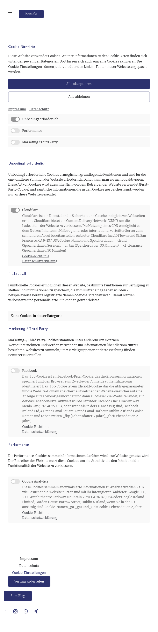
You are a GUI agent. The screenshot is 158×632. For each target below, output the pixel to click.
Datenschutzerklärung (39, 261)
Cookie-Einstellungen (29, 573)
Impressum (17, 109)
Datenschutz (39, 109)
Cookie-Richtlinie (35, 256)
